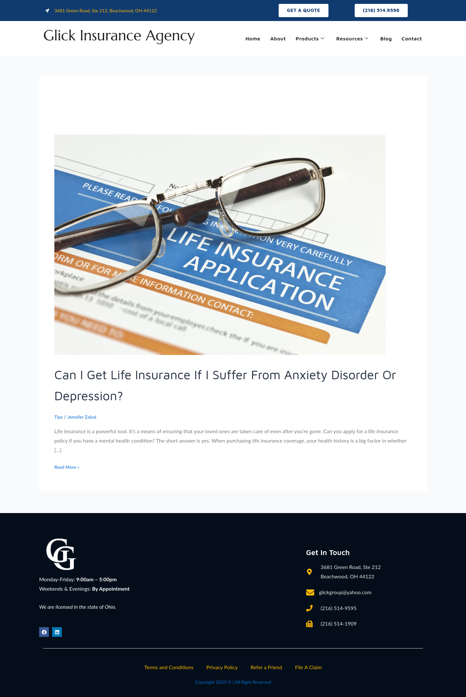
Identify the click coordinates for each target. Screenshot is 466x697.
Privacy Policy (222, 667)
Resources (347, 39)
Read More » (68, 467)
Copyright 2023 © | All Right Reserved (233, 682)
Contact (410, 39)
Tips (59, 418)
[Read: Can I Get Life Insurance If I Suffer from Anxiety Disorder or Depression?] (220, 245)
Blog (383, 39)
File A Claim (308, 667)
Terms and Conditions (169, 667)
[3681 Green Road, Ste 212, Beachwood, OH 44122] (218, 587)
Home (240, 39)
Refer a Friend (266, 667)
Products (302, 39)
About (267, 39)
